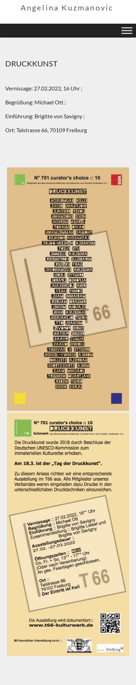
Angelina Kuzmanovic (67, 7)
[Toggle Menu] (127, 30)
